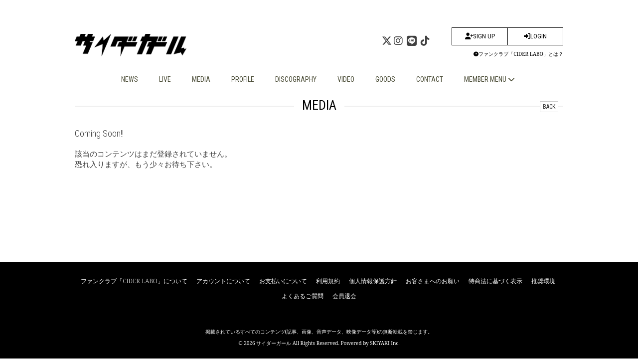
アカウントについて (223, 281)
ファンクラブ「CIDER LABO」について (134, 281)
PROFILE (242, 79)
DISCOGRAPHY (296, 79)
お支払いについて (283, 281)
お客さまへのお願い (433, 281)
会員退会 (344, 296)
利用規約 (328, 281)
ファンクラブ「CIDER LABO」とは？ (518, 53)
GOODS (385, 79)
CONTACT (429, 79)
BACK (549, 106)
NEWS (129, 79)
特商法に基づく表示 (495, 281)
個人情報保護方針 (373, 281)
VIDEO (345, 79)
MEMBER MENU (489, 79)
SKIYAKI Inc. (385, 343)
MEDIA (201, 79)
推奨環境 (543, 281)
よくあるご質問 (302, 296)
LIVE (165, 79)
